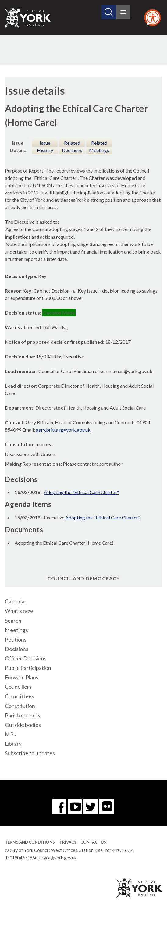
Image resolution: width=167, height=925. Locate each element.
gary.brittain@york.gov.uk (63, 429)
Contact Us (93, 842)
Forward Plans (21, 677)
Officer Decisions (26, 658)
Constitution (20, 706)
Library (13, 744)
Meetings (16, 630)
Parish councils (22, 715)
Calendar (16, 601)
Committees (19, 696)
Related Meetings (99, 146)
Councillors (18, 687)
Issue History (45, 146)
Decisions (16, 649)
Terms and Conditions (30, 842)
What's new (19, 611)
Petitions (16, 639)
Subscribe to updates (30, 753)
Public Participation (28, 668)
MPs (10, 734)
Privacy (68, 842)
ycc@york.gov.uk (60, 857)
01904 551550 (23, 857)
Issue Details (18, 146)
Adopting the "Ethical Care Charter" (81, 492)
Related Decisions (72, 146)
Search (13, 620)
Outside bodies (23, 725)
